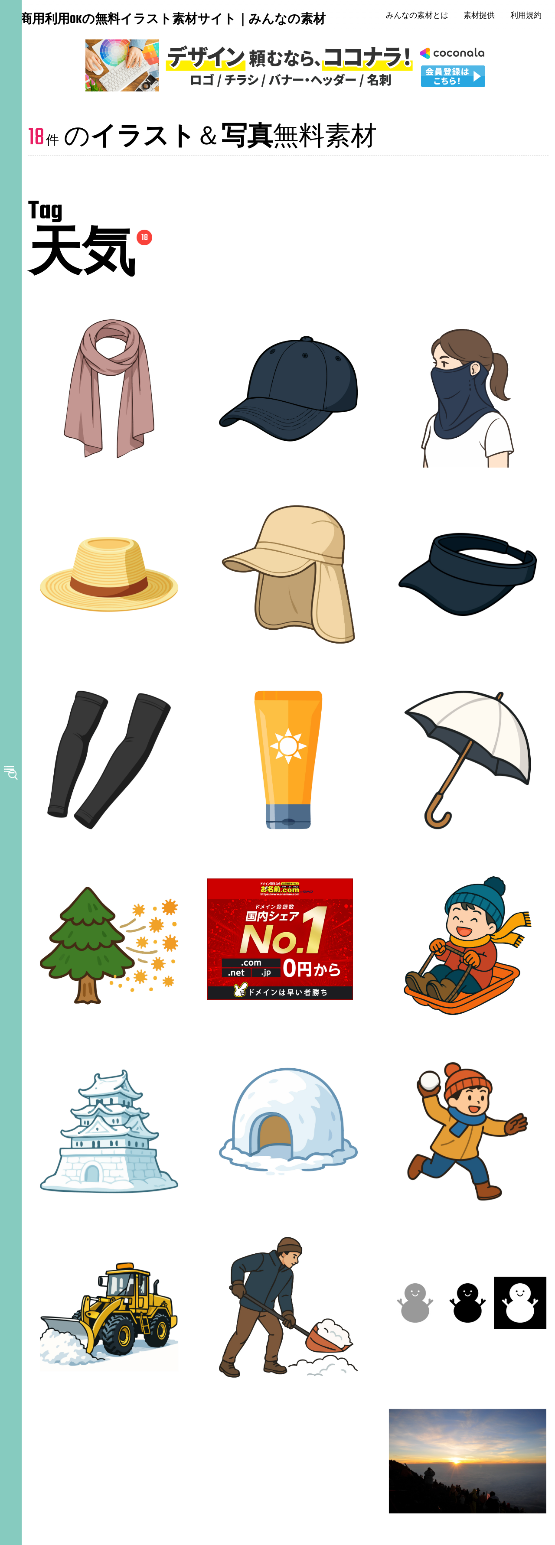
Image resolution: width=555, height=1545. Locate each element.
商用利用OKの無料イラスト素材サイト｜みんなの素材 (74, 21)
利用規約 (531, 17)
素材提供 (484, 17)
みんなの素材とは (422, 17)
